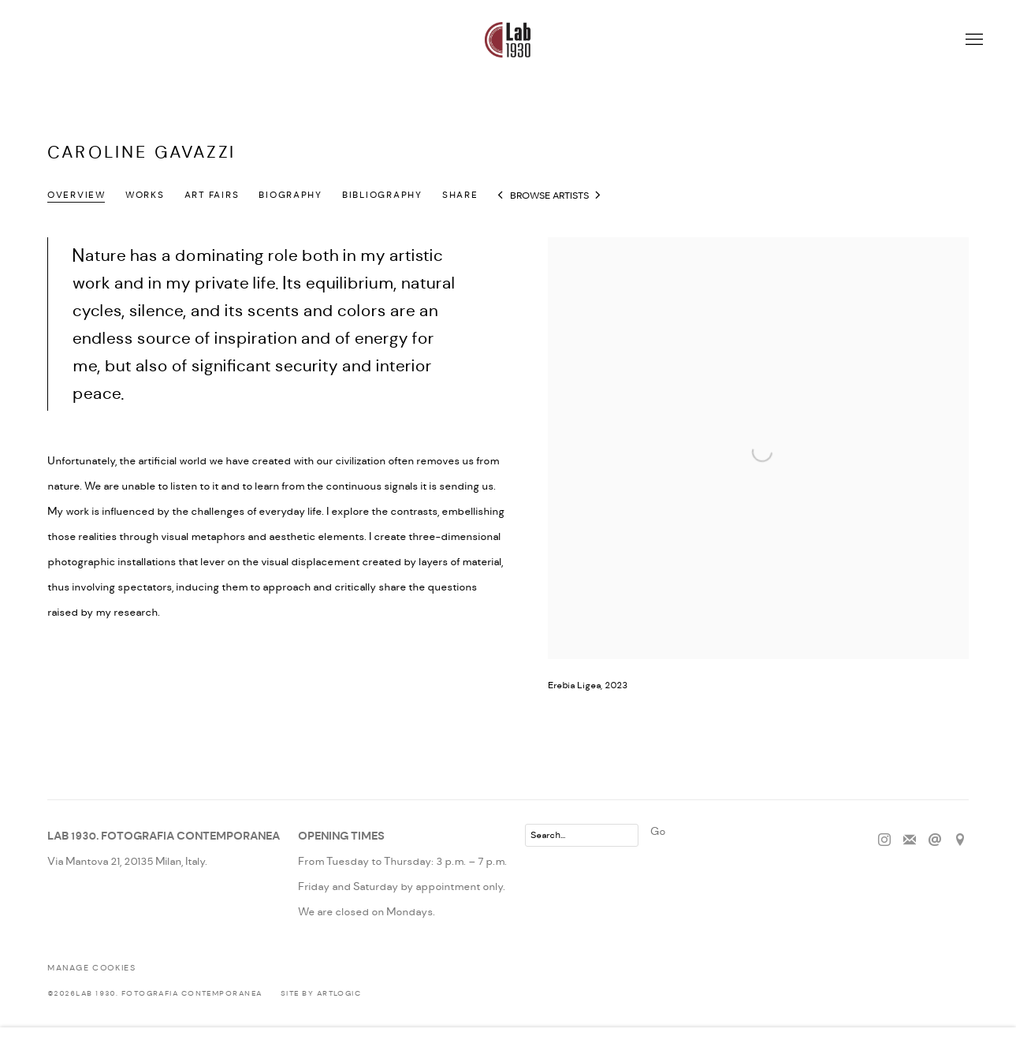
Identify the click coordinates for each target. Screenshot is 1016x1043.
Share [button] (460, 195)
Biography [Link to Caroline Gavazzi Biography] (290, 195)
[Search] (581, 835)
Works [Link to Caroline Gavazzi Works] (145, 195)
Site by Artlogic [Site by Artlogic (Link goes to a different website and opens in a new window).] (321, 994)
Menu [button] (972, 40)
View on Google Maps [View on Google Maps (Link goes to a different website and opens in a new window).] (960, 840)
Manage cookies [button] (91, 968)
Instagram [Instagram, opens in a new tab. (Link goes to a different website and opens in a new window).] (884, 840)
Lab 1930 (508, 40)
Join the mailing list (909, 840)
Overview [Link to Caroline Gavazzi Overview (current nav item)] (76, 195)
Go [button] (657, 832)
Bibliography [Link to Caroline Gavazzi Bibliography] (382, 195)
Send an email (934, 840)
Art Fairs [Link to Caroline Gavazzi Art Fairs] (212, 195)
